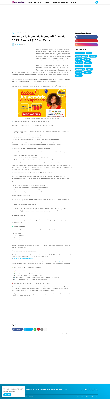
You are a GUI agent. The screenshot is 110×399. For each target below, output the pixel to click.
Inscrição (87, 59)
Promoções (79, 66)
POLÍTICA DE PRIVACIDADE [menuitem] (60, 2)
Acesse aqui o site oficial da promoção (23, 258)
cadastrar (78, 72)
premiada (59, 262)
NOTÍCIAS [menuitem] (73, 2)
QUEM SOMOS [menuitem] (38, 2)
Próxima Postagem (66, 333)
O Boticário (79, 62)
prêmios (32, 286)
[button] (93, 2)
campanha (87, 72)
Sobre (82, 396)
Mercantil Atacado (24, 32)
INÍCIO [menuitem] (30, 2)
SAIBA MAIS (12, 391)
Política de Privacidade (92, 396)
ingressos (78, 75)
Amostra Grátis (80, 53)
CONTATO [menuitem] (47, 2)
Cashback (92, 56)
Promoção (88, 62)
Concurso (78, 59)
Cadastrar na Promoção (28, 396)
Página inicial (15, 32)
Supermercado (80, 69)
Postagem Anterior (17, 333)
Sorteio (87, 66)
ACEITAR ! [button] (7, 394)
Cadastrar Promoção (81, 56)
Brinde (89, 53)
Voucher (89, 69)
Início (78, 396)
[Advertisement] (55, 18)
